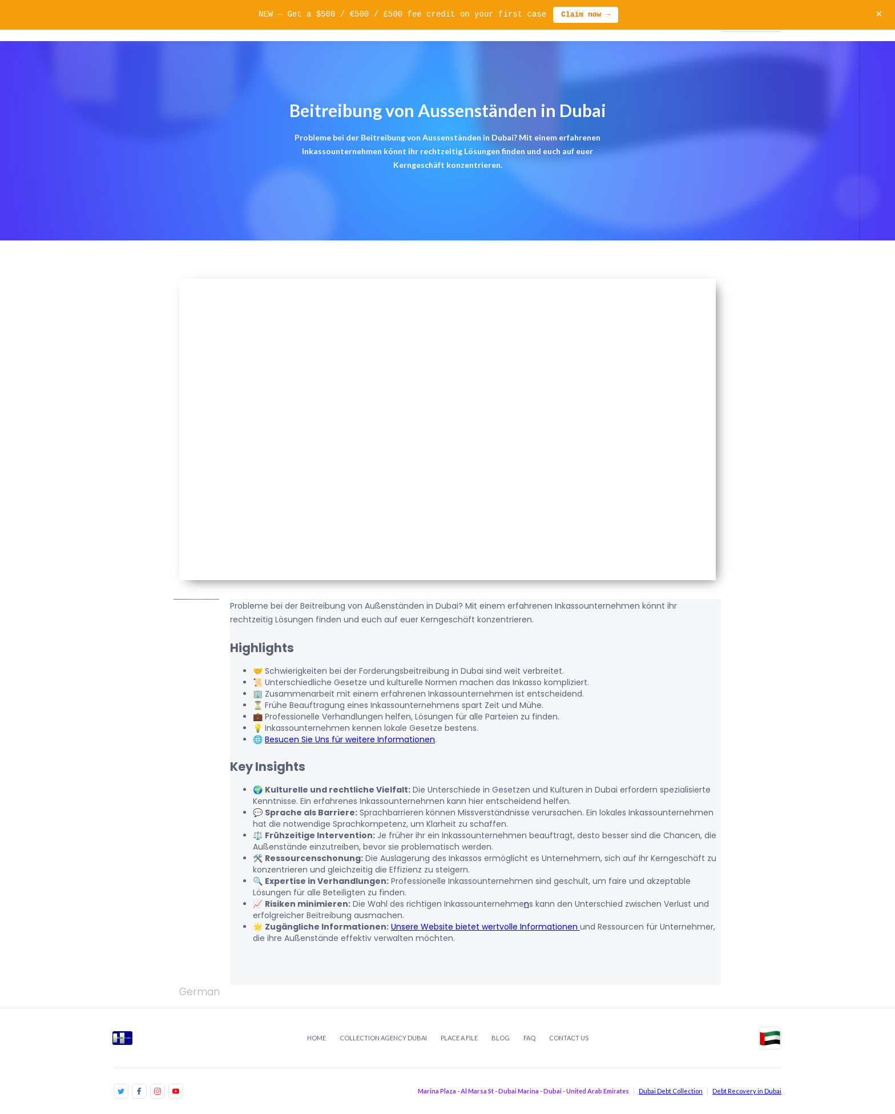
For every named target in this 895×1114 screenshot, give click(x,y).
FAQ (529, 1037)
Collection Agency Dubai (383, 1037)
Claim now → (585, 15)
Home (316, 1037)
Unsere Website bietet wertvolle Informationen (485, 926)
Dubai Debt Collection (671, 1091)
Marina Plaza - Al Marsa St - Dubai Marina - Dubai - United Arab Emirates (523, 1091)
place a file (459, 1037)
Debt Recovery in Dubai (746, 1091)
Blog (500, 1037)
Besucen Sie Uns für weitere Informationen (350, 739)
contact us (568, 1037)
